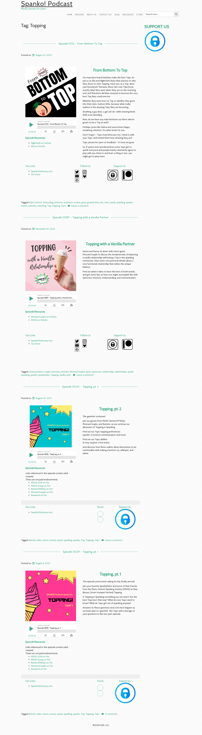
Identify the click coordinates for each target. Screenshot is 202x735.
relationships (120, 371)
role (101, 202)
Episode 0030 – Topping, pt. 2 (80, 386)
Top (49, 205)
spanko (129, 202)
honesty (56, 371)
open (88, 371)
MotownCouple (77, 371)
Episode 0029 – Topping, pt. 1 (80, 551)
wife (68, 375)
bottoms (58, 202)
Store (139, 14)
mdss (38, 540)
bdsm (31, 202)
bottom (38, 202)
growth (90, 202)
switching (41, 205)
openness (96, 371)
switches (32, 205)
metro (45, 540)
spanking (121, 202)
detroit (32, 540)
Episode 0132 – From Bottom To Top (80, 43)
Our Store (35, 174)
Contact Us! (105, 14)
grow (83, 202)
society (52, 540)
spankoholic (44, 375)
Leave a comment (80, 205)
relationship (107, 371)
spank (113, 202)
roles (106, 202)
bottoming (48, 202)
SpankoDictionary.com (41, 171)
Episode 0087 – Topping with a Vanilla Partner (80, 217)
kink (96, 202)
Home (69, 14)
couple (47, 371)
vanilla (62, 375)
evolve (77, 202)
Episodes (79, 14)
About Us (91, 14)
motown (65, 371)
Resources (128, 14)
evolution (68, 202)
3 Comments (111, 714)
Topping (56, 205)
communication (36, 371)
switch (24, 205)
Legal (117, 14)
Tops (63, 205)
